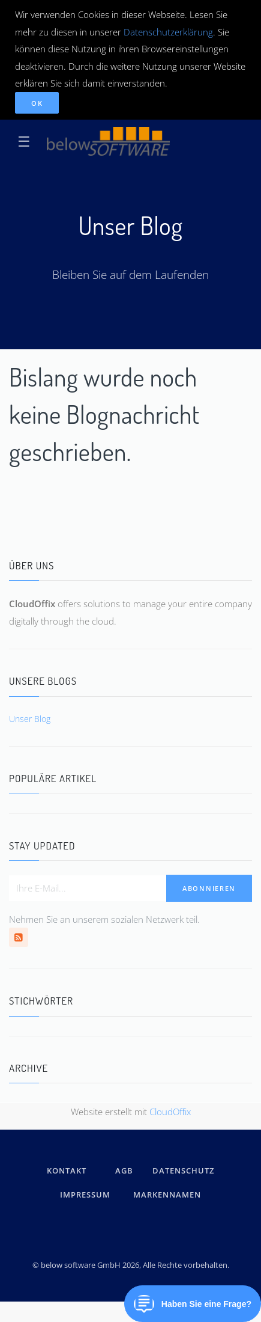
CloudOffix (170, 1112)
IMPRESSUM (87, 1194)
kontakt (66, 1170)
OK (37, 103)
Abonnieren (209, 888)
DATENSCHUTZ (183, 1170)
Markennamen (167, 1194)
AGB (124, 1170)
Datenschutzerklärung (168, 32)
